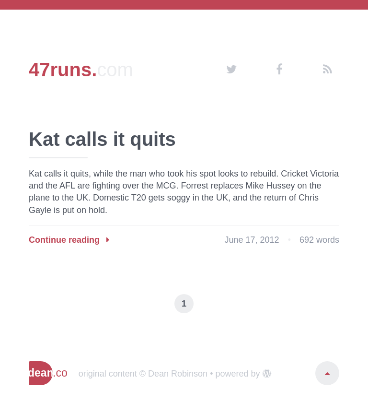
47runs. (81, 69)
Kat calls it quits (102, 139)
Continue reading (69, 240)
